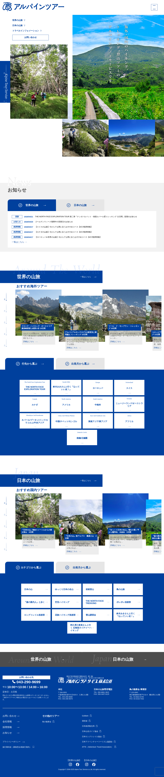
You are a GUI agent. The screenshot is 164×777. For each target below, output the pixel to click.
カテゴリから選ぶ (31, 567)
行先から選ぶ (29, 363)
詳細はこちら (30, 341)
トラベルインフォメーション (27, 31)
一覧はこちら (19, 242)
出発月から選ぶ (80, 363)
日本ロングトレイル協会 (93, 737)
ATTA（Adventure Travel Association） (99, 747)
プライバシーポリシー (11, 742)
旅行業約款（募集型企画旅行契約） (18, 747)
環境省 (86, 721)
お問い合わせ (30, 37)
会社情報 (7, 721)
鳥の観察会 (48, 722)
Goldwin (87, 716)
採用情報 (7, 727)
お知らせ (7, 733)
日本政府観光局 (90, 726)
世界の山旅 (18, 20)
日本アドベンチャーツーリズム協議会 (99, 742)
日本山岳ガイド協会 (91, 731)
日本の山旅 (18, 25)
